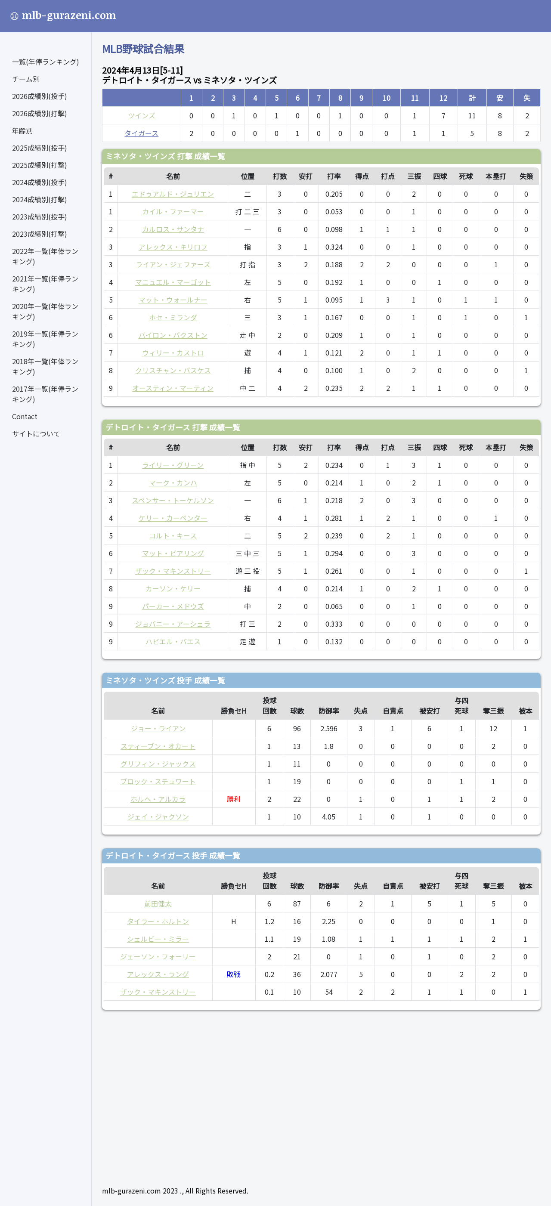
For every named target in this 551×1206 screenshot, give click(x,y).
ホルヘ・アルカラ (158, 799)
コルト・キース (173, 535)
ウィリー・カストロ (173, 352)
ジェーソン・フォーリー (158, 956)
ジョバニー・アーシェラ (172, 623)
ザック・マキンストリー (173, 571)
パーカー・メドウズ (173, 606)
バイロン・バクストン (173, 335)
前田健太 (158, 903)
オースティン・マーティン (173, 388)
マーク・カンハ (173, 482)
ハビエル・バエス (173, 641)
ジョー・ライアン (158, 728)
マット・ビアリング (173, 553)
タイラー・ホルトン (158, 921)
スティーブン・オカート (158, 746)
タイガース (141, 133)
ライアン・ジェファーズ (173, 264)
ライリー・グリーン (173, 465)
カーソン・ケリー (173, 588)
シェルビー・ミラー (158, 939)
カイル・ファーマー (173, 211)
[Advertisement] (321, 1094)
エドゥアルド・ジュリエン (173, 194)
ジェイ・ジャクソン (158, 816)
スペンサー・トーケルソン (173, 500)
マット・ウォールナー (173, 299)
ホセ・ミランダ (173, 317)
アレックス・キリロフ (173, 246)
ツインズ (141, 115)
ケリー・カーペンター (173, 518)
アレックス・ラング (158, 974)
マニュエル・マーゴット (173, 282)
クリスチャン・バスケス (173, 370)
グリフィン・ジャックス (158, 763)
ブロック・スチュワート (158, 781)
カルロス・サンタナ (173, 229)
